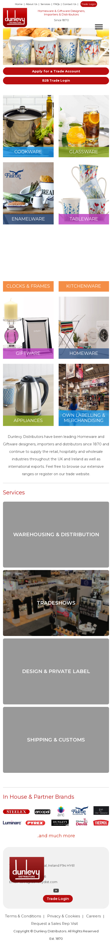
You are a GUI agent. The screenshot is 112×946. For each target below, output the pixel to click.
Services (45, 4)
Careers (93, 916)
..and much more (56, 836)
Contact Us (69, 4)
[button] (50, 61)
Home (19, 4)
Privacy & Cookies (63, 916)
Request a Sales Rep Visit (54, 923)
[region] (56, 46)
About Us (31, 4)
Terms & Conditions (23, 916)
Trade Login (88, 4)
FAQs (56, 4)
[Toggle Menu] (99, 26)
